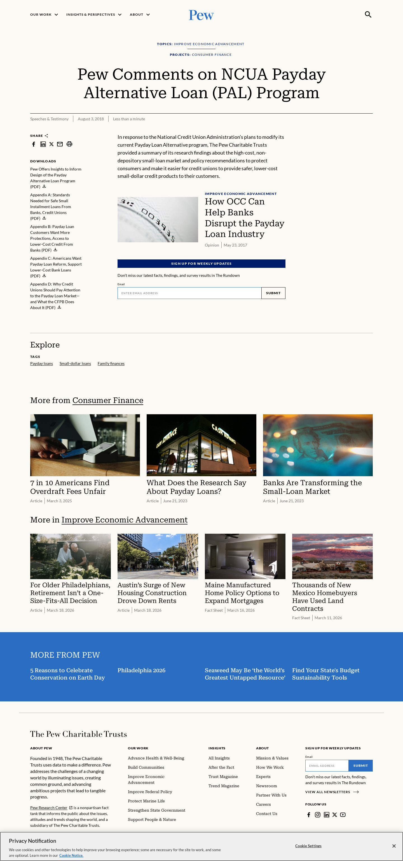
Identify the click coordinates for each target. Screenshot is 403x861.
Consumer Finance (107, 400)
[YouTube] (342, 814)
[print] (69, 144)
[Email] (189, 293)
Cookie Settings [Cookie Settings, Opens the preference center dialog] (308, 850)
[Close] (394, 850)
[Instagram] (317, 814)
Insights (217, 748)
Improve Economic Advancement (125, 519)
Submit (273, 293)
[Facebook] (308, 814)
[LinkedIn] (326, 814)
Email (121, 284)
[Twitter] (334, 814)
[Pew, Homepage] (201, 14)
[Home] (78, 734)
